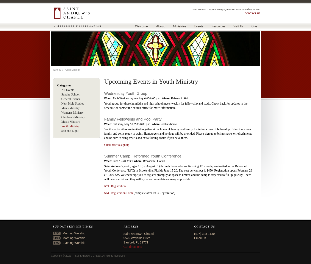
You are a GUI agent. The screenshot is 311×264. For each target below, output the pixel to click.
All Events (67, 90)
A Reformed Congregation (77, 26)
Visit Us (238, 26)
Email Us (200, 238)
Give (255, 26)
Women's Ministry (72, 112)
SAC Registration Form (118, 193)
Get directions (132, 246)
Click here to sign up (117, 144)
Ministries (179, 26)
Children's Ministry (73, 117)
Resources (218, 26)
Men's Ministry (70, 108)
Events (198, 26)
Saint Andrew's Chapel (77, 13)
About (160, 26)
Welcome (141, 26)
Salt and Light (69, 130)
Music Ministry (70, 121)
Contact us (252, 13)
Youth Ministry (72, 69)
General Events (70, 99)
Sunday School (70, 94)
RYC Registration (115, 186)
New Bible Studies (72, 103)
